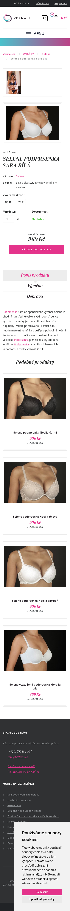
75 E (21, 202)
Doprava (35, 296)
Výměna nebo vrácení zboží (24, 810)
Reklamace (14, 805)
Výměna (35, 286)
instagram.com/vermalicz (23, 771)
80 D (8, 202)
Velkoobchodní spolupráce (23, 794)
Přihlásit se (42, 3)
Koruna (20, 3)
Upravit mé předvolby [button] (41, 899)
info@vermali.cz (18, 757)
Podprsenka (10, 312)
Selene (20, 176)
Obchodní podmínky (19, 800)
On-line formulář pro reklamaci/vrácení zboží (33, 816)
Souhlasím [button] (42, 892)
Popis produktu (35, 275)
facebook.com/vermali (21, 766)
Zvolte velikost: (13, 195)
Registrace (61, 3)
